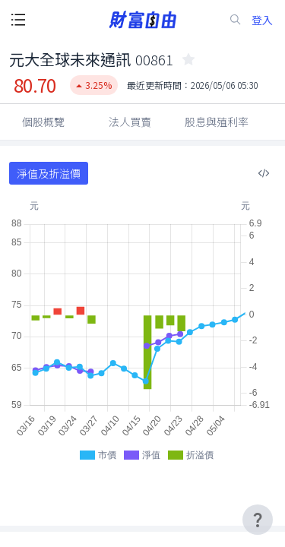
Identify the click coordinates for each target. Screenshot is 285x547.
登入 (262, 20)
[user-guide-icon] (257, 519)
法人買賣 (130, 121)
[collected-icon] (188, 59)
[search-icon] (235, 20)
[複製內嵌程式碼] (264, 173)
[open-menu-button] (18, 20)
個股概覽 (43, 121)
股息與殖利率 (217, 121)
